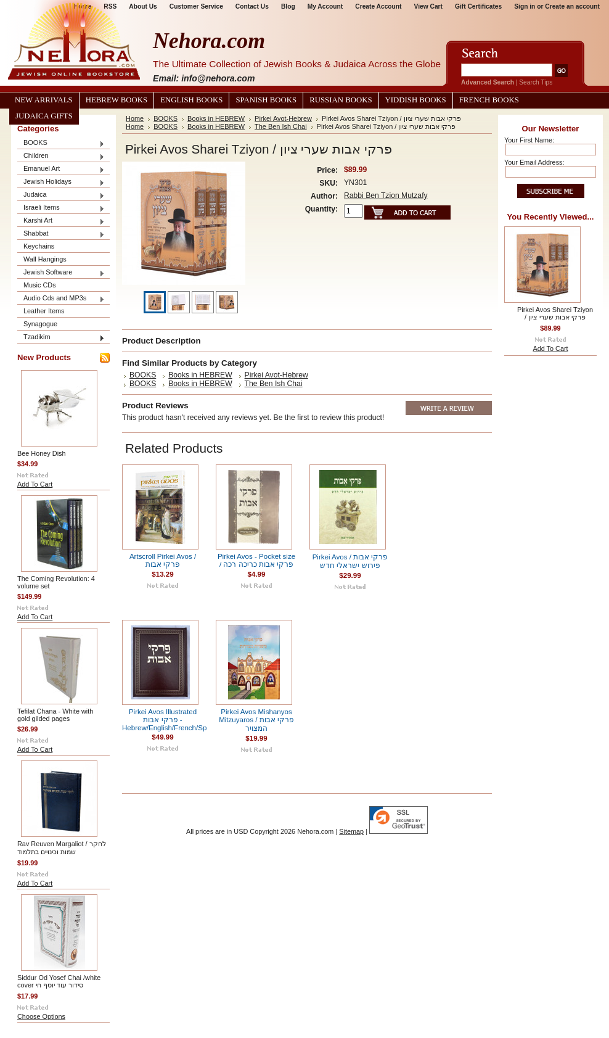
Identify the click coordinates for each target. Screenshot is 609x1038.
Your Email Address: (534, 162)
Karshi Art (61, 221)
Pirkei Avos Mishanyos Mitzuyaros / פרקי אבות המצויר (256, 720)
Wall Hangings (45, 259)
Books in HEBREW (216, 118)
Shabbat (61, 234)
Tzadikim (61, 337)
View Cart (428, 6)
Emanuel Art (61, 169)
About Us (143, 6)
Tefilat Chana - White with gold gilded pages (55, 714)
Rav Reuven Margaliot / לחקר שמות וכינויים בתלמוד (61, 847)
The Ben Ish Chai (281, 126)
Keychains (38, 246)
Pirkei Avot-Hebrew (283, 118)
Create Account (378, 6)
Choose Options (41, 1016)
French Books (489, 100)
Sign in (524, 6)
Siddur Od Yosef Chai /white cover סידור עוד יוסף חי (58, 981)
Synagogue (40, 323)
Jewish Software (61, 273)
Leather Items (44, 311)
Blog (288, 6)
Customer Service (196, 6)
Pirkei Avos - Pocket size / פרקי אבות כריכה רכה (256, 560)
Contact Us (252, 6)
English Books (191, 100)
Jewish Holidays (61, 182)
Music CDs (39, 285)
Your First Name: (529, 140)
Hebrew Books (116, 100)
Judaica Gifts (44, 116)
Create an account (572, 6)
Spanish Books (265, 100)
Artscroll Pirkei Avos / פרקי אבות (162, 560)
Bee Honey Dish (41, 453)
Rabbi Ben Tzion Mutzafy (386, 195)
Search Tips (535, 82)
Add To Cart (34, 484)
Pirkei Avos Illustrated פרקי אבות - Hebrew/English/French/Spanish (173, 719)
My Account (325, 6)
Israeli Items (61, 208)
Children (61, 156)
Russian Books (340, 100)
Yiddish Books (415, 100)
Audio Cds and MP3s (61, 298)
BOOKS (61, 143)
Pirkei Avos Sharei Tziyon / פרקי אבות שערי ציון (555, 313)
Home (135, 118)
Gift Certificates (478, 6)
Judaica (61, 195)
